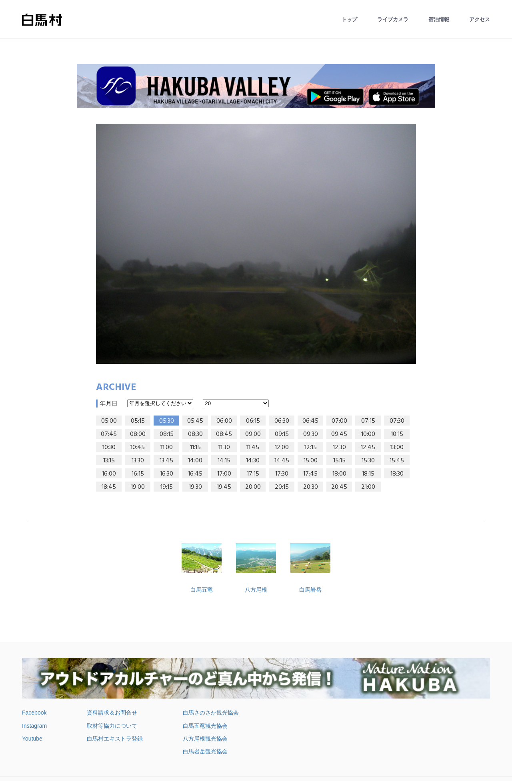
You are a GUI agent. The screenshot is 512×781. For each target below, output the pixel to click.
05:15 (138, 421)
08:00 (138, 434)
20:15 (282, 487)
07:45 (109, 434)
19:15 (166, 487)
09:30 (310, 434)
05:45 (195, 421)
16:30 (166, 474)
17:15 (253, 474)
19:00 (138, 487)
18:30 (397, 474)
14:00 (195, 461)
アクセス (479, 19)
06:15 (253, 421)
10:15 (397, 434)
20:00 (253, 487)
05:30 (166, 421)
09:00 (253, 434)
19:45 (224, 487)
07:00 (339, 421)
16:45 (195, 474)
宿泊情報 (438, 19)
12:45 (368, 447)
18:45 (109, 487)
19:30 (195, 487)
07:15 (368, 421)
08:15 (167, 434)
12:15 (310, 447)
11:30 (224, 447)
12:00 (282, 447)
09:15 (282, 434)
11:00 (166, 447)
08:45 (224, 434)
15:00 (311, 461)
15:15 (339, 461)
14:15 (224, 461)
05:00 (109, 421)
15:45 (397, 461)
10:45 (137, 447)
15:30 (368, 461)
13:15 (109, 461)
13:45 (166, 461)
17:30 (281, 474)
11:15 (195, 447)
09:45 (339, 434)
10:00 (368, 434)
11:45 (252, 447)
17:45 (310, 474)
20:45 (339, 487)
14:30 (253, 461)
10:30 (109, 447)
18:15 (368, 474)
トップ (349, 19)
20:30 (310, 487)
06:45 (310, 421)
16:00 (109, 474)
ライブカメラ (392, 19)
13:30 (138, 461)
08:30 (195, 434)
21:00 (368, 487)
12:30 (339, 447)
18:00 (339, 474)
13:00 (397, 447)
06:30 (281, 421)
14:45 (281, 461)
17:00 (224, 474)
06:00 (224, 421)
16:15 (138, 474)
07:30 (397, 421)
